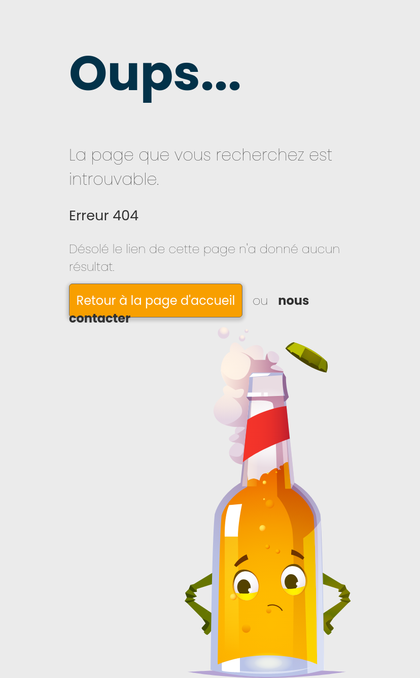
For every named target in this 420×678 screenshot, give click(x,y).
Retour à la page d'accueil (156, 300)
